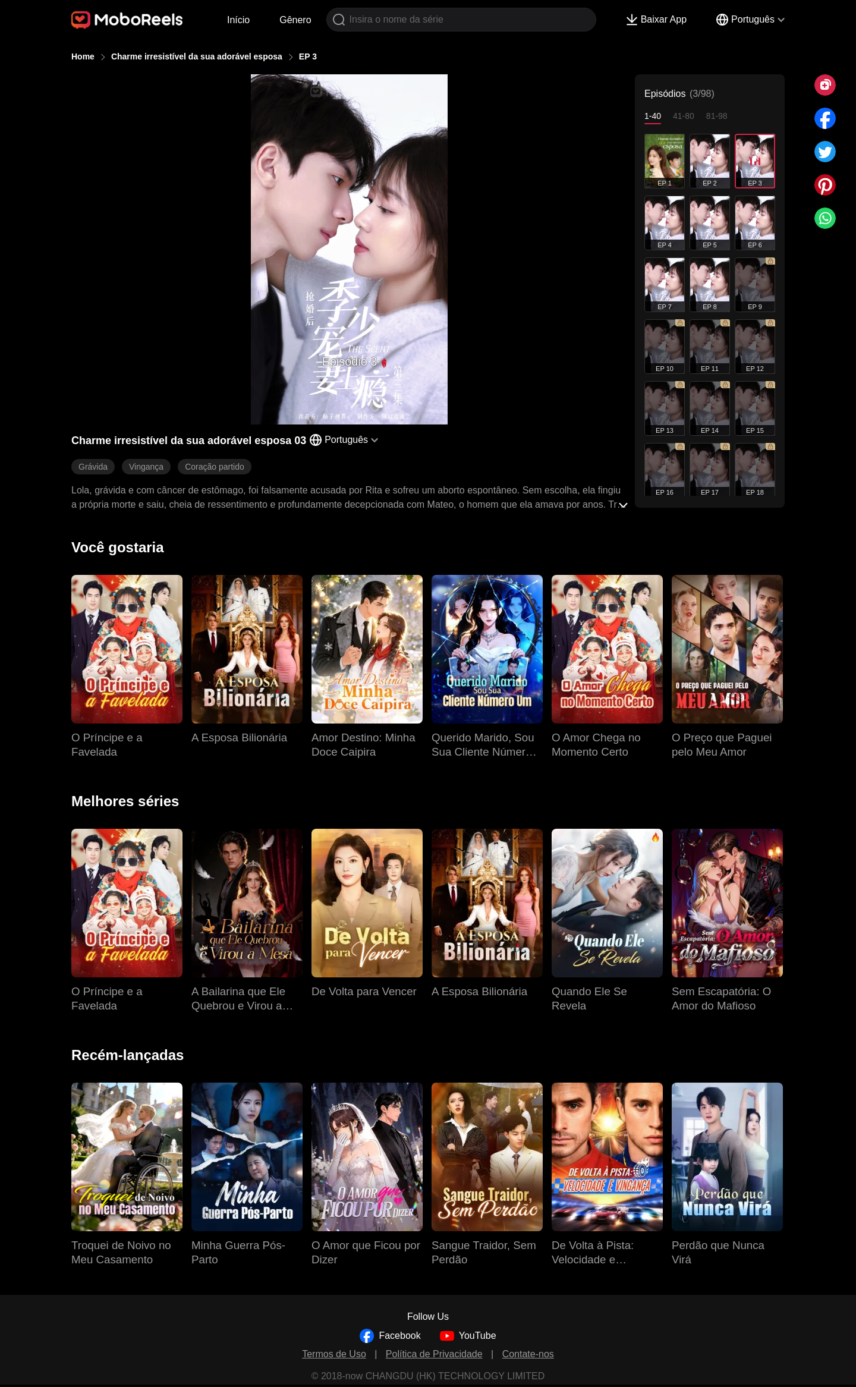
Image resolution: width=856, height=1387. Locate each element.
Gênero (295, 20)
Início (238, 20)
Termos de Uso (334, 1354)
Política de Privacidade (434, 1354)
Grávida (93, 466)
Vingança (146, 466)
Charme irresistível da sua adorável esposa (196, 56)
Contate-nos (528, 1354)
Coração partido (214, 466)
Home (83, 56)
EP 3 (308, 56)
